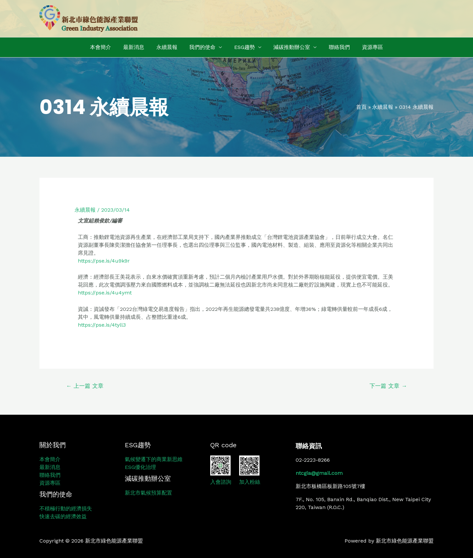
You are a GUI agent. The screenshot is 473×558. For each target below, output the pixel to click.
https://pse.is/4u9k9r (104, 261)
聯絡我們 (335, 47)
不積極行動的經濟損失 (65, 508)
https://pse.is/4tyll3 (102, 325)
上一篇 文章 (84, 386)
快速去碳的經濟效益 (63, 516)
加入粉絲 (249, 482)
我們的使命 (203, 47)
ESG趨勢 (244, 47)
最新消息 (137, 47)
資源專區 (367, 47)
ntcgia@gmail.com (319, 473)
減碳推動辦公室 (289, 47)
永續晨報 (169, 47)
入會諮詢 (220, 482)
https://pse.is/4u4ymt (105, 293)
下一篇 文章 (388, 386)
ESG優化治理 (140, 467)
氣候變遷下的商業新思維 (154, 459)
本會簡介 (106, 47)
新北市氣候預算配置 (148, 493)
